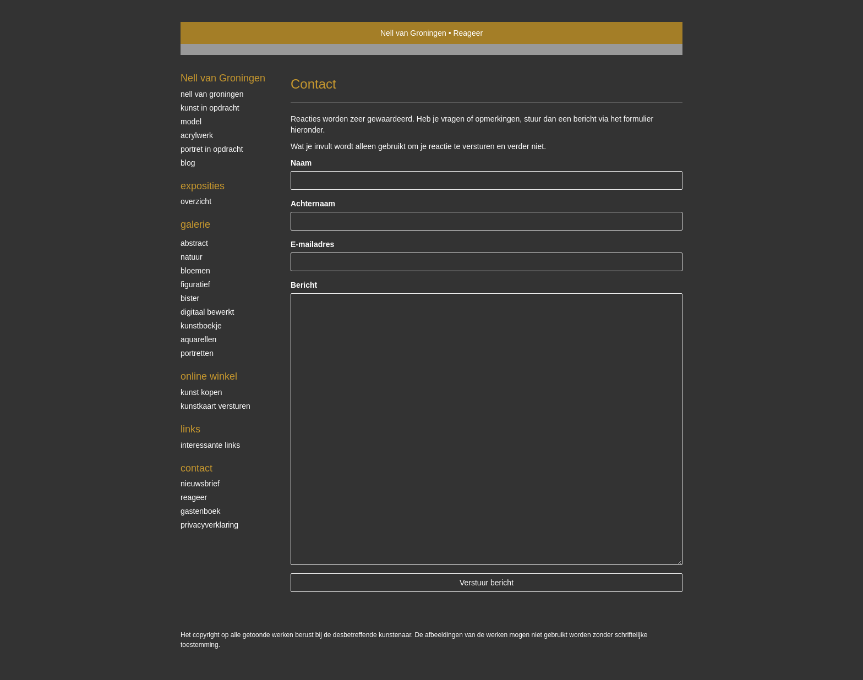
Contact (196, 468)
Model (191, 121)
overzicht (196, 201)
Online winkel (209, 376)
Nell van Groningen (413, 33)
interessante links (210, 445)
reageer (194, 497)
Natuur (192, 257)
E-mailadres (312, 244)
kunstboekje (201, 325)
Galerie (195, 224)
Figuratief (195, 284)
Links (190, 429)
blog (188, 162)
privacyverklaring (209, 524)
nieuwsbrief (200, 483)
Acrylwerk (197, 135)
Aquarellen (198, 339)
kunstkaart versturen (215, 406)
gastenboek (200, 511)
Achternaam (313, 203)
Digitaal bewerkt (207, 312)
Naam (301, 162)
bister (190, 298)
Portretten (197, 353)
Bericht (304, 285)
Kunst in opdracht (210, 107)
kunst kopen (201, 392)
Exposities (203, 185)
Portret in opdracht (212, 149)
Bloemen (195, 270)
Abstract (194, 243)
